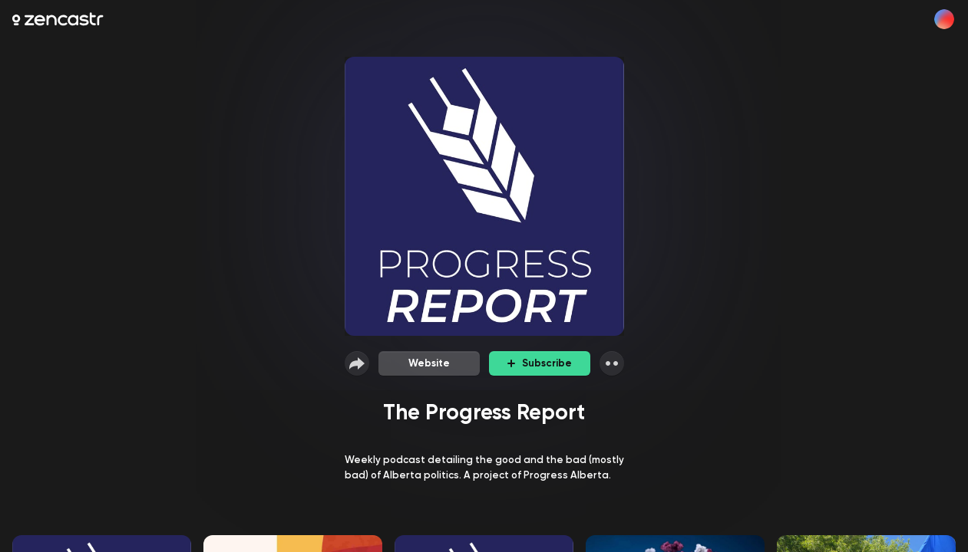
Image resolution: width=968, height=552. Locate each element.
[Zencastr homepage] (58, 19)
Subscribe (539, 363)
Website (429, 363)
